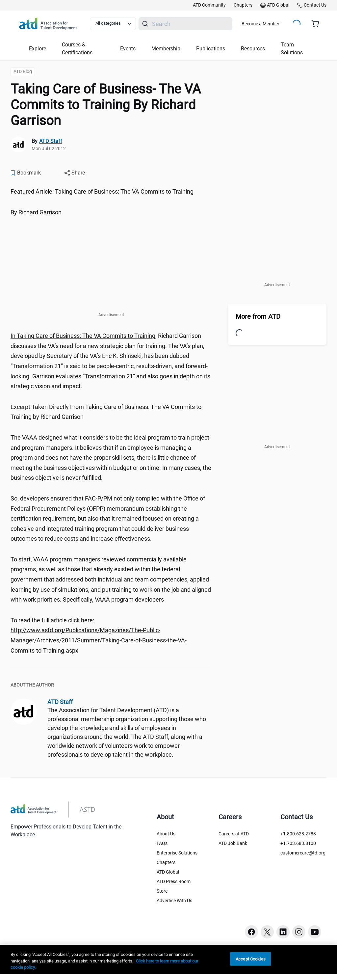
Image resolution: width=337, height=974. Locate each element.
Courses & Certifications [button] (77, 48)
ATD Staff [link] (50, 141)
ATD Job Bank (233, 843)
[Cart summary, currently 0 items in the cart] (317, 23)
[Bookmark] (25, 173)
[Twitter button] (267, 931)
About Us (166, 833)
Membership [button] (165, 48)
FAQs (162, 843)
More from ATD (258, 316)
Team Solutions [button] (292, 48)
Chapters (166, 862)
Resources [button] (253, 48)
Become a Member (260, 23)
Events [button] (128, 48)
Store (162, 891)
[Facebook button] (251, 931)
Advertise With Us (174, 900)
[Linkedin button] (283, 931)
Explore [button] (37, 48)
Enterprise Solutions (177, 852)
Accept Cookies (251, 958)
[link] (209, 5)
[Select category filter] (113, 23)
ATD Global (168, 872)
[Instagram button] (298, 931)
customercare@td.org (302, 852)
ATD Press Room (174, 881)
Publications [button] (210, 48)
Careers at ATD (234, 833)
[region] (168, 959)
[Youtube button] (314, 931)
